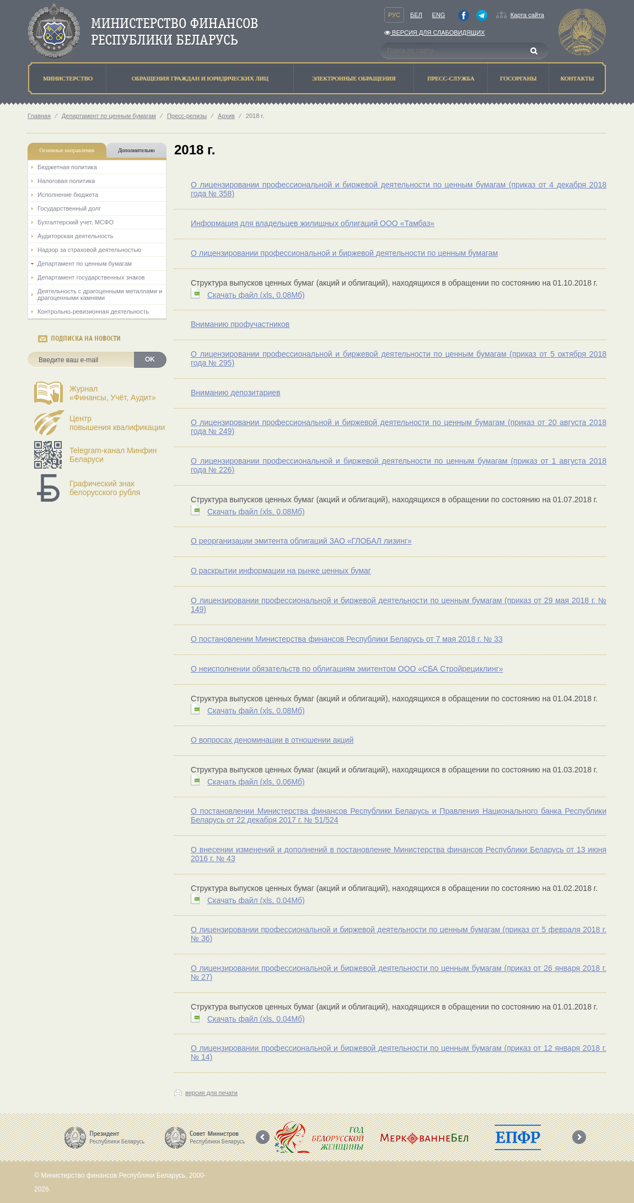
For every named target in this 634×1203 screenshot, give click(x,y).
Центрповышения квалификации (117, 423)
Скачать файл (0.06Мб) (256, 781)
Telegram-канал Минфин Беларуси (113, 455)
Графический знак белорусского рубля (104, 488)
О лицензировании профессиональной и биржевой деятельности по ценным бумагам (344, 253)
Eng (438, 15)
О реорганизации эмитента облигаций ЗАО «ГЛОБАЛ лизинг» (301, 540)
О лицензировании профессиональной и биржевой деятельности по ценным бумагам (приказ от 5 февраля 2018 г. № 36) (398, 934)
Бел (416, 15)
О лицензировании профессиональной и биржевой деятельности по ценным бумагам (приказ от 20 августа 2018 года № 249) (398, 427)
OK (150, 359)
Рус (394, 15)
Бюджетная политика (67, 167)
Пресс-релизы (187, 115)
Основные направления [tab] (67, 150)
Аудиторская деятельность (75, 236)
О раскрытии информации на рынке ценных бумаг (281, 570)
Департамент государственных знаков (91, 277)
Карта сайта (527, 15)
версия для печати (211, 1092)
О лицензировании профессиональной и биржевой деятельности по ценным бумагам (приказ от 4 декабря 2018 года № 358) (398, 189)
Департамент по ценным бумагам (109, 115)
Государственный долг (69, 208)
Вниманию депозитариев (236, 392)
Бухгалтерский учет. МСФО (75, 222)
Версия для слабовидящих (434, 32)
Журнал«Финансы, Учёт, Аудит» (112, 393)
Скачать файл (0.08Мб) (256, 295)
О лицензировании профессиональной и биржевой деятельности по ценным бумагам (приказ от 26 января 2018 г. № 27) (398, 972)
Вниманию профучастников (240, 324)
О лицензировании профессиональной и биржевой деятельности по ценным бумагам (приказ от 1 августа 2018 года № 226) (398, 465)
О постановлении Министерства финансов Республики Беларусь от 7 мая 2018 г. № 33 (347, 639)
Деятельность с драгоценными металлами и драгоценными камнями (99, 294)
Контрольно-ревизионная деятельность (93, 311)
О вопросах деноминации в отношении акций (272, 739)
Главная (39, 115)
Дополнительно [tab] (136, 150)
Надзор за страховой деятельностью (89, 249)
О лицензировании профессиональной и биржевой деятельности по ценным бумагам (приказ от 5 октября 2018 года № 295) (398, 358)
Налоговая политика (66, 181)
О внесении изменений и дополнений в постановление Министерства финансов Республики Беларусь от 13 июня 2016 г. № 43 (398, 854)
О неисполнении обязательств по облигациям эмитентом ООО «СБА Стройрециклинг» (347, 668)
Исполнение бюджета (67, 194)
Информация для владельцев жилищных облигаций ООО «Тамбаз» (312, 223)
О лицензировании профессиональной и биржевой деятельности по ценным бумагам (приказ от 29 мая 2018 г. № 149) (398, 605)
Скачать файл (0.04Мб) (256, 900)
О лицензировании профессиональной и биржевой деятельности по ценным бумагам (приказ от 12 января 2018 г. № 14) (398, 1052)
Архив (226, 115)
